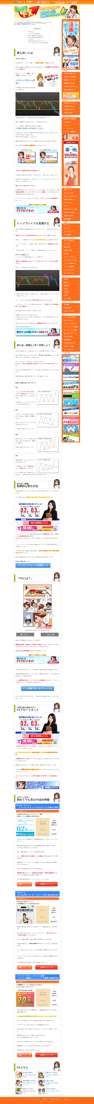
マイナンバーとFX (69, 311)
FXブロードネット (37, 41)
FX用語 (65, 222)
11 (43, 630)
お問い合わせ (67, 1099)
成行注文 (66, 279)
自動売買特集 (67, 339)
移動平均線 (67, 247)
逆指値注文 (67, 285)
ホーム (26, 1099)
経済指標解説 (67, 218)
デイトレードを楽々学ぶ (70, 323)
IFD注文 (66, 288)
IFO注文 (66, 295)
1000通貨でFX (68, 122)
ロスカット (67, 206)
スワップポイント (68, 231)
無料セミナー (70, 73)
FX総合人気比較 (68, 112)
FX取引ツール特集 (69, 346)
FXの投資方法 (67, 116)
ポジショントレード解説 (70, 330)
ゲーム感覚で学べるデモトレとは (37, 688)
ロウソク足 (67, 244)
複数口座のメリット (70, 89)
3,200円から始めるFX (69, 343)
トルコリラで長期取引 (70, 131)
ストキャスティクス (69, 269)
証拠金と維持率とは (69, 199)
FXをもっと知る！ (68, 302)
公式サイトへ (46, 884)
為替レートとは (68, 189)
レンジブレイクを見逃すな (34, 33)
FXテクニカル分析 (68, 238)
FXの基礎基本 (67, 187)
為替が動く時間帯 (68, 215)
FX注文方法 (66, 276)
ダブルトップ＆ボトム (70, 257)
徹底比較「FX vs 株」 (70, 80)
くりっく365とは (68, 349)
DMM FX (19, 117)
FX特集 (65, 71)
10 (41, 630)
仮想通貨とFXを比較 (69, 83)
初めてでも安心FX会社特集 (38, 42)
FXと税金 (66, 304)
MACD (70, 263)
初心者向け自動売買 (70, 76)
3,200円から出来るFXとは (71, 86)
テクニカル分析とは (69, 240)
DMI (69, 266)
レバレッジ (67, 228)
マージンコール (68, 202)
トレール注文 (67, 298)
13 (46, 630)
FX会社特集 (66, 353)
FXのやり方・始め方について (43, 696)
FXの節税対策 (67, 307)
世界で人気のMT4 (68, 320)
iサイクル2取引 (70, 317)
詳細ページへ (24, 884)
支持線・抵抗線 (68, 250)
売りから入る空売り (70, 196)
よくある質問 (67, 234)
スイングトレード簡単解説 (71, 326)
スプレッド (67, 225)
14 (48, 630)
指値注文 (66, 282)
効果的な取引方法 (35, 37)
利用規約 (45, 1099)
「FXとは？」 (31, 39)
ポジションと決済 (68, 193)
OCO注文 (66, 292)
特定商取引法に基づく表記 (55, 1099)
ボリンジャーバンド (69, 273)
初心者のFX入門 (68, 100)
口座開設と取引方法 (69, 109)
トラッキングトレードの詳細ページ (33, 565)
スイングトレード (68, 128)
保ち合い (66, 253)
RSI (70, 260)
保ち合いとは (31, 31)
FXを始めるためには (69, 106)
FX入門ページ (70, 103)
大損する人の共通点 (69, 212)
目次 (35, 28)
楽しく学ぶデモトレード (70, 333)
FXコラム (66, 314)
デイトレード (67, 125)
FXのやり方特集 (68, 336)
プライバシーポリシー (35, 1099)
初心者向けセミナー (70, 209)
